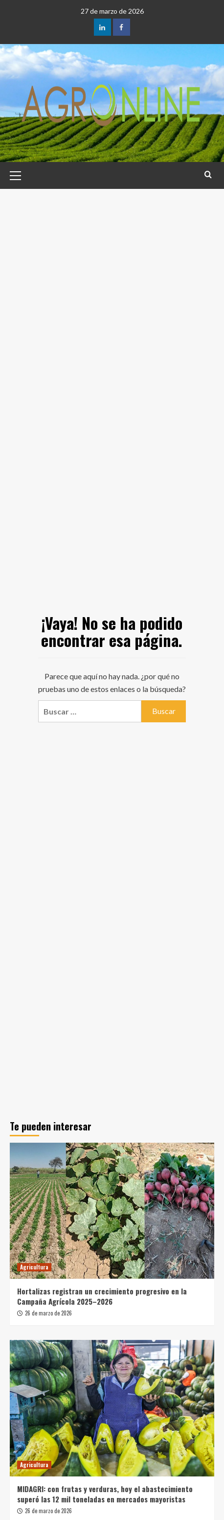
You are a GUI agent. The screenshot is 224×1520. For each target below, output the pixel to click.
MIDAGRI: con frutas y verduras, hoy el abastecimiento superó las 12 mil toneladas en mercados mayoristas (105, 1493)
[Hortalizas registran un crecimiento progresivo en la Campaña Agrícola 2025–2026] (112, 1211)
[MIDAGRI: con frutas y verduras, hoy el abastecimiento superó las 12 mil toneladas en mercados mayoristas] (112, 1408)
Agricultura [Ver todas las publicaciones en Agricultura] (34, 1267)
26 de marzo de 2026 (48, 1313)
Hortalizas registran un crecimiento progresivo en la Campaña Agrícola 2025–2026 (102, 1296)
